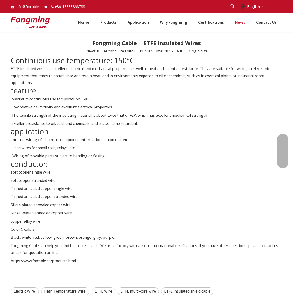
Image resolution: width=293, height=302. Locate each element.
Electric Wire (25, 291)
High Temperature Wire (65, 291)
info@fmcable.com (31, 6)
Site (204, 51)
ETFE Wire (103, 291)
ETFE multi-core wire (138, 291)
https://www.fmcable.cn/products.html (43, 260)
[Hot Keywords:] (232, 6)
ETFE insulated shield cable (187, 291)
